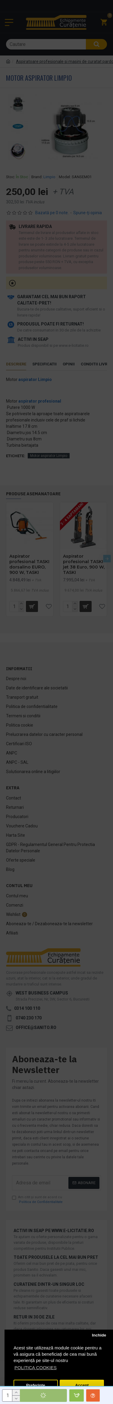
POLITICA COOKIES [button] (35, 1367)
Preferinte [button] (35, 1385)
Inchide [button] (99, 1335)
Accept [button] (82, 1385)
